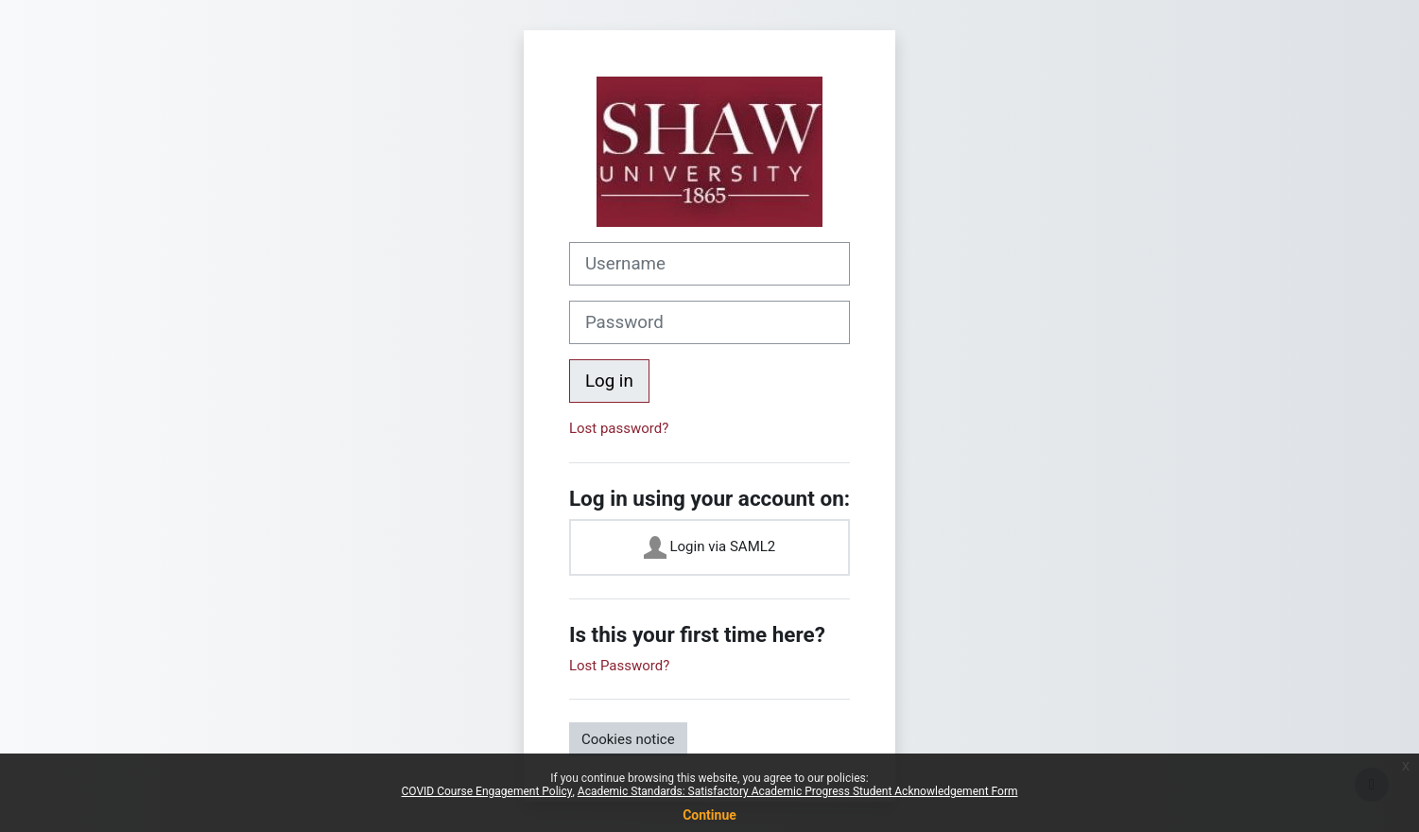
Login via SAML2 (710, 547)
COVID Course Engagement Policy (487, 791)
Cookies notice (628, 739)
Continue (709, 815)
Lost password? (618, 428)
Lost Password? (619, 665)
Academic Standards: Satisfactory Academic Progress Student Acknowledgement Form (798, 791)
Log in (609, 381)
